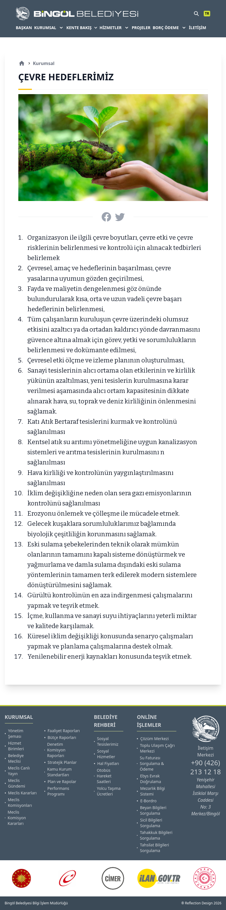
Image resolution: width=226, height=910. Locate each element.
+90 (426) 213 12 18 (205, 767)
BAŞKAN (24, 27)
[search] (196, 13)
